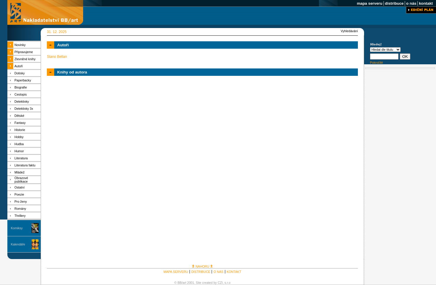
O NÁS (218, 271)
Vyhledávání (349, 31)
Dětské (19, 115)
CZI (220, 282)
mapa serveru (370, 3)
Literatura (21, 158)
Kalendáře (18, 244)
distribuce (394, 3)
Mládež (19, 172)
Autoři (18, 66)
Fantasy (20, 123)
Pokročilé (376, 62)
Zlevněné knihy (25, 59)
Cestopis (20, 94)
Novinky (20, 45)
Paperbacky (22, 80)
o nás (411, 3)
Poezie (19, 194)
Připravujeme (23, 52)
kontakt (426, 3)
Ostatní (19, 187)
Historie (19, 130)
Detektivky (21, 101)
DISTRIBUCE (200, 271)
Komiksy (17, 228)
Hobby (19, 137)
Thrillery (20, 215)
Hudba (19, 144)
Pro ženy (20, 201)
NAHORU (202, 266)
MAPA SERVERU (176, 271)
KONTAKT (234, 271)
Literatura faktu (24, 165)
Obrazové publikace (21, 179)
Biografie (20, 87)
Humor (19, 151)
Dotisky (19, 73)
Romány (20, 208)
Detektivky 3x (23, 108)
